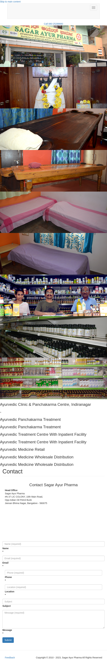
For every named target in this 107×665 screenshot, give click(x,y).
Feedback (10, 657)
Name (2, 550)
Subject (2, 606)
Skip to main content (10, 1)
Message (2, 632)
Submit (8, 640)
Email (2, 564)
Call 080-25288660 (53, 23)
